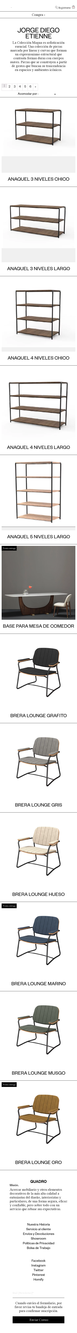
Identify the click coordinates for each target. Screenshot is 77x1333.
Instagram (38, 1266)
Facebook (38, 1261)
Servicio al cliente (38, 1229)
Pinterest (38, 1275)
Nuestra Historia (38, 1225)
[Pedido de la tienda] (29, 94)
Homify (38, 1280)
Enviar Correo (39, 1320)
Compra (38, 15)
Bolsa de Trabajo (38, 1248)
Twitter (38, 1270)
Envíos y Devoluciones (38, 1234)
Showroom (38, 1239)
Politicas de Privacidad (38, 1244)
